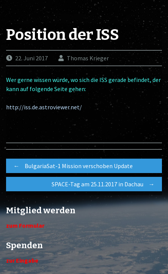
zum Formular (25, 225)
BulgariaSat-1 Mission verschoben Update (71, 166)
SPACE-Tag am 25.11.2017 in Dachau (105, 184)
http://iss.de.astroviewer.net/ (44, 107)
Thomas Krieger (88, 58)
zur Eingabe (22, 260)
